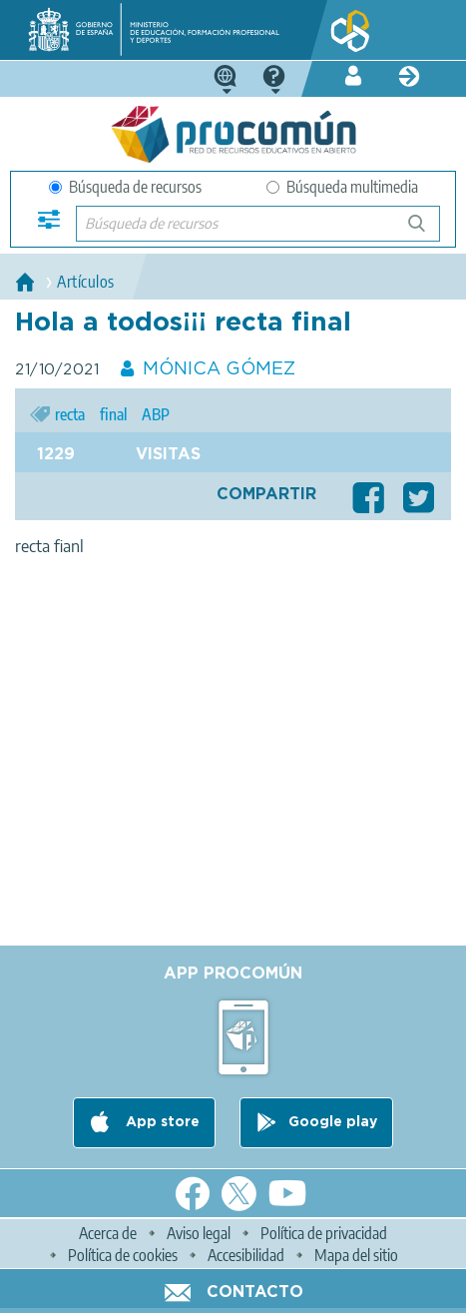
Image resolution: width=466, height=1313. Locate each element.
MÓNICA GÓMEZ (219, 369)
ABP (156, 414)
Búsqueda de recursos (125, 187)
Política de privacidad (323, 1233)
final (113, 414)
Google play (332, 1122)
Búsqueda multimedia (342, 187)
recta (70, 414)
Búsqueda (427, 231)
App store (161, 1122)
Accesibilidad (246, 1255)
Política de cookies (123, 1255)
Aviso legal (199, 1233)
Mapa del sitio (356, 1255)
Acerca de (108, 1233)
